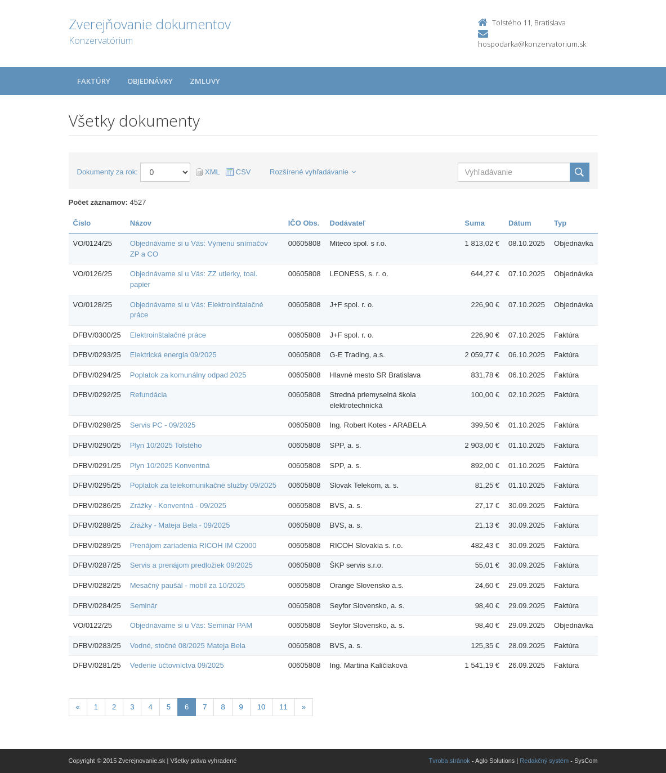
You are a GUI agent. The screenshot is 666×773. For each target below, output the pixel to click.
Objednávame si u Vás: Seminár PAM (191, 625)
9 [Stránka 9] (241, 707)
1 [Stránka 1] (96, 707)
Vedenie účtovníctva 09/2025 (177, 665)
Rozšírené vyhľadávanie (313, 172)
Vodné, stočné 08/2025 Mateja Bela (187, 645)
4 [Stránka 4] (150, 707)
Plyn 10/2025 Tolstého (166, 445)
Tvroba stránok (449, 760)
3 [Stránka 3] (132, 707)
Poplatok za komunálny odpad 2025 (188, 375)
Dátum (519, 223)
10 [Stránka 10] (261, 707)
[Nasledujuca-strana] (303, 707)
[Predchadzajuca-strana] (78, 707)
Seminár (143, 605)
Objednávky (150, 81)
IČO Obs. (304, 223)
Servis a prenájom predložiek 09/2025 (191, 565)
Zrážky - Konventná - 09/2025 (178, 505)
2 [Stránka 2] (114, 707)
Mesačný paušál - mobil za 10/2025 (187, 585)
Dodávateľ (348, 223)
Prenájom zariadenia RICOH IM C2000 (193, 545)
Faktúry (93, 81)
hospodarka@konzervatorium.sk (532, 44)
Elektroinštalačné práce (168, 335)
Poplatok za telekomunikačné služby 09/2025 (203, 485)
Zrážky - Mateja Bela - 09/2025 (180, 525)
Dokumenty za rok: (107, 172)
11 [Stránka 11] (283, 707)
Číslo (82, 223)
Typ (560, 223)
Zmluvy (205, 81)
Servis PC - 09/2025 (162, 425)
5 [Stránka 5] (169, 707)
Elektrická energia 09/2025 (173, 354)
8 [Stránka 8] (223, 707)
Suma (475, 223)
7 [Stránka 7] (205, 707)
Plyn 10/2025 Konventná (170, 465)
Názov (140, 223)
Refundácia (148, 394)
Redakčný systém (544, 760)
